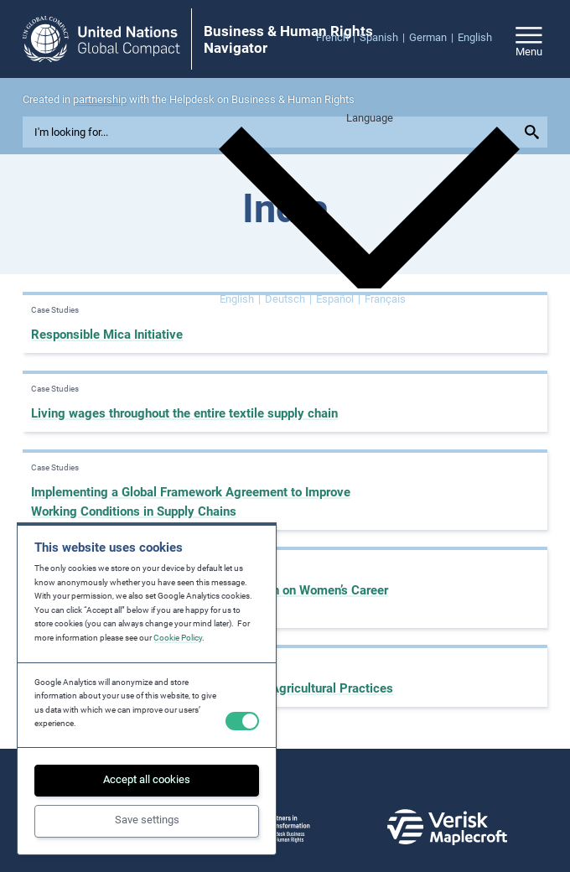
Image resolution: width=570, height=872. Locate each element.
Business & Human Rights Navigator (288, 39)
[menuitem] (338, 38)
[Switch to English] (240, 299)
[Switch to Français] (385, 299)
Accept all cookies (146, 779)
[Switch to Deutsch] (288, 299)
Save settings (147, 819)
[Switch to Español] (338, 299)
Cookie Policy (177, 637)
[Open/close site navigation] (528, 39)
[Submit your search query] (534, 132)
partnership (100, 99)
